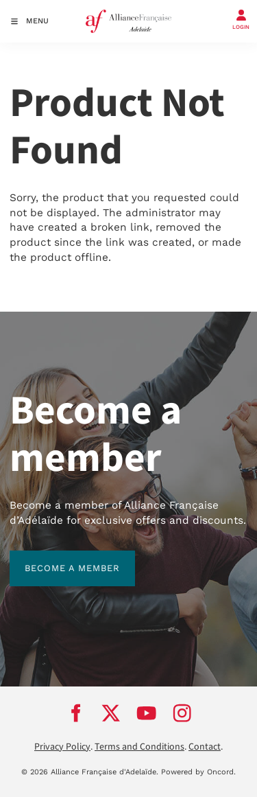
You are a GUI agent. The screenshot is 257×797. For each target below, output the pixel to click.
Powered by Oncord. (198, 771)
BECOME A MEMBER (57, 558)
